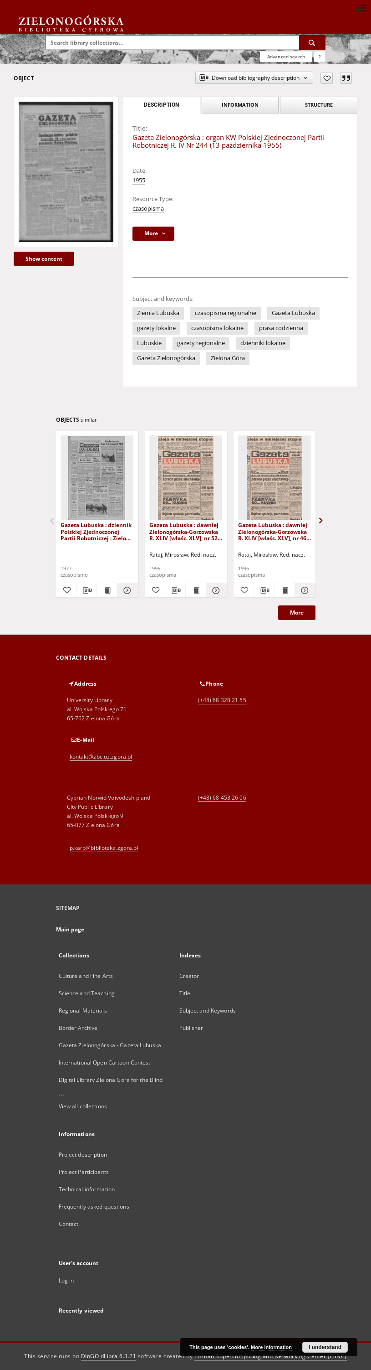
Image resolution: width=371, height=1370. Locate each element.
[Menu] (360, 7)
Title (185, 993)
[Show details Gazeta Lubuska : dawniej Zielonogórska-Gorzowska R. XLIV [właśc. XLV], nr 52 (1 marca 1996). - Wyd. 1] (215, 590)
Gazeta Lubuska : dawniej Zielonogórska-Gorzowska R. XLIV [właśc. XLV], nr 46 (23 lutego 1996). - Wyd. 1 (272, 531)
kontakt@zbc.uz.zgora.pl (101, 756)
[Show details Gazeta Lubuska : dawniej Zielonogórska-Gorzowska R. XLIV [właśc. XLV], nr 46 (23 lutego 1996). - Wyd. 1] (304, 590)
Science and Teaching (87, 993)
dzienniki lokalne (262, 343)
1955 (138, 180)
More (297, 612)
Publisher (191, 1028)
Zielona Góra (228, 358)
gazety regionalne (201, 343)
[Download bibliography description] (86, 590)
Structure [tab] (319, 104)
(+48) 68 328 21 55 (222, 700)
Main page (70, 929)
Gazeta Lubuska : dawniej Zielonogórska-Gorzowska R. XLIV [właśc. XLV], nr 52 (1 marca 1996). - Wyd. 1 (184, 531)
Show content (43, 259)
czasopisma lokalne (217, 328)
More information (271, 1347)
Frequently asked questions (94, 1206)
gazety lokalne (156, 328)
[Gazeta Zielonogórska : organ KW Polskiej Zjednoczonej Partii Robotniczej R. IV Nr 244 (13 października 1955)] (66, 172)
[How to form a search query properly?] (319, 56)
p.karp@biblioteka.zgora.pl (104, 848)
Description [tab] (161, 105)
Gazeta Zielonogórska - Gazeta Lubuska (110, 1045)
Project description (83, 1154)
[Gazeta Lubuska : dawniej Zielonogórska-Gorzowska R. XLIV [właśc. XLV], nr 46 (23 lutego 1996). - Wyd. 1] (274, 478)
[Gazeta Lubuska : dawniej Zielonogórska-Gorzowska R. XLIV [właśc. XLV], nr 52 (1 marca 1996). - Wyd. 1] (186, 478)
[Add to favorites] (326, 78)
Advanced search (286, 56)
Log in (66, 1280)
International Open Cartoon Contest (105, 1062)
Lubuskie (149, 343)
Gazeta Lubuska (293, 313)
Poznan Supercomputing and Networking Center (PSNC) (270, 1356)
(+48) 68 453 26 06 (222, 797)
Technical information (87, 1189)
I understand (325, 1347)
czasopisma (148, 208)
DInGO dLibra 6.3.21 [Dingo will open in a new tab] (109, 1356)
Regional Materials (83, 1010)
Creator (189, 976)
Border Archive (78, 1028)
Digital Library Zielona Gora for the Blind (111, 1080)
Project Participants (84, 1172)
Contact (69, 1224)
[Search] (312, 42)
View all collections (83, 1106)
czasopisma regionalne (225, 313)
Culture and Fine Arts (86, 976)
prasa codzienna (281, 328)
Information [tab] (240, 104)
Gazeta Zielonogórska (166, 358)
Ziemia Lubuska (158, 313)
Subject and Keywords (207, 1010)
